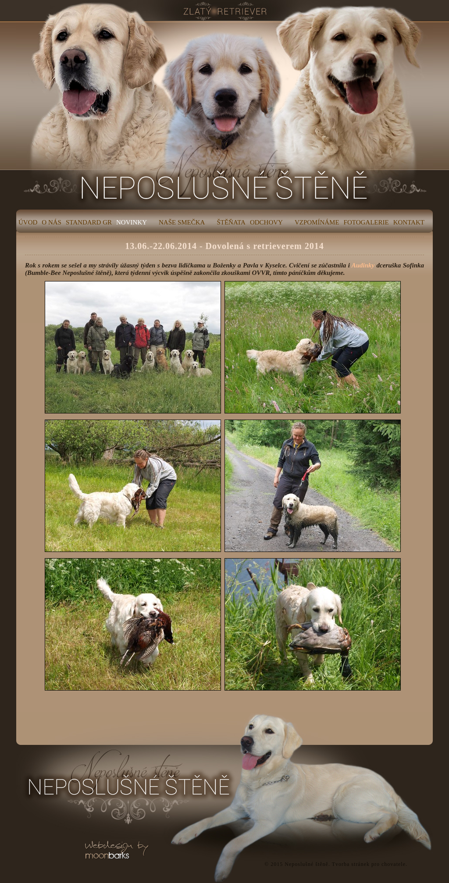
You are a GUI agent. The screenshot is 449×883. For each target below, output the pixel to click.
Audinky (363, 265)
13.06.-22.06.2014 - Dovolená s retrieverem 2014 (224, 246)
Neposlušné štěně (306, 864)
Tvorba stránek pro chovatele (369, 864)
